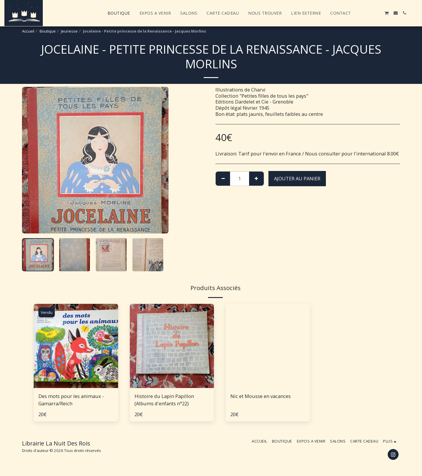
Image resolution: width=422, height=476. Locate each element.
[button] (360, 13)
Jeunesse (69, 31)
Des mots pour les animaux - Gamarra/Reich (71, 400)
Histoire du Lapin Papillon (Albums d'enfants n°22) (164, 400)
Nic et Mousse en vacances (260, 396)
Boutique (48, 31)
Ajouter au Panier (297, 178)
